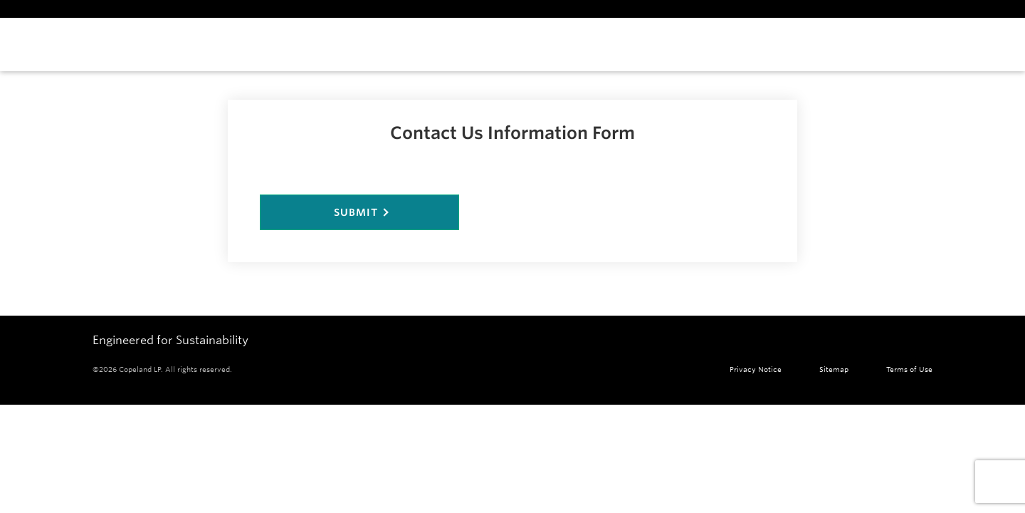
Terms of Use (909, 369)
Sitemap (833, 369)
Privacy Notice (756, 369)
